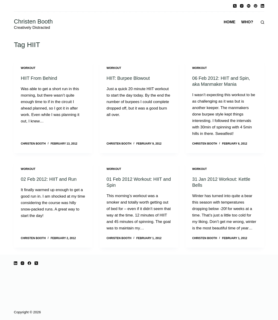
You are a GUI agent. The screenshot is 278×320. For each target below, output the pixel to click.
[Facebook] (29, 263)
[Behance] (248, 6)
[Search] (262, 22)
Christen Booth (33, 21)
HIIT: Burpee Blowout (128, 78)
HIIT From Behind (39, 78)
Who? (247, 22)
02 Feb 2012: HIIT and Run (48, 179)
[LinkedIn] (262, 6)
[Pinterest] (255, 6)
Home (229, 22)
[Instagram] (241, 6)
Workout (28, 68)
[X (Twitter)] (235, 6)
